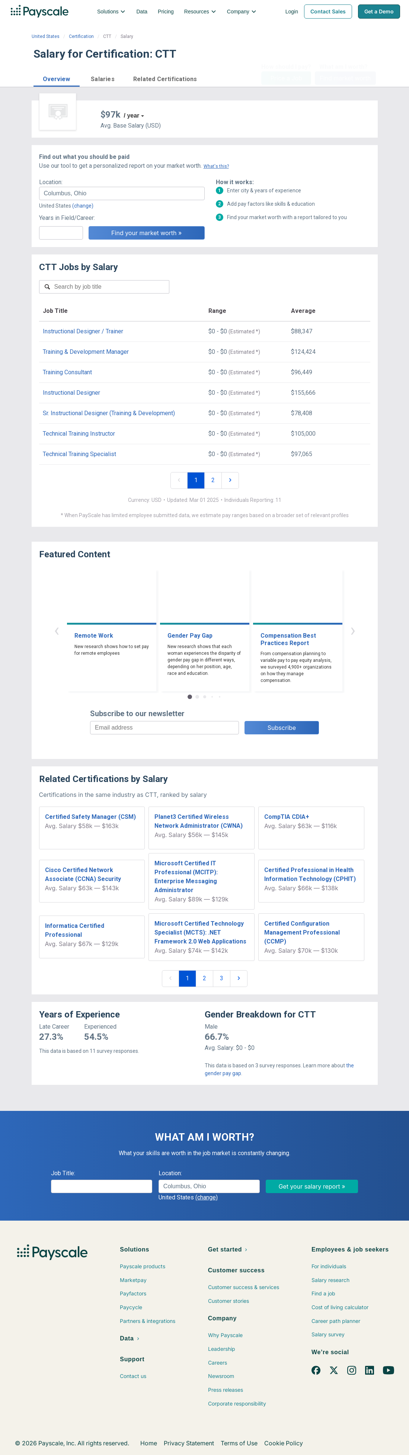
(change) (82, 206)
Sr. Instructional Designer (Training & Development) (109, 413)
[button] (56, 78)
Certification (81, 36)
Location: (51, 182)
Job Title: (63, 1173)
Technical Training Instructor (79, 433)
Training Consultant (67, 372)
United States (46, 36)
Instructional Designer (71, 392)
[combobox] (122, 193)
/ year (132, 115)
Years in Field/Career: (67, 217)
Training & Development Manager (86, 351)
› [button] (352, 630)
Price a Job (286, 78)
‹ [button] (56, 630)
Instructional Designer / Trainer (83, 331)
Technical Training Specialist (79, 454)
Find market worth (345, 78)
